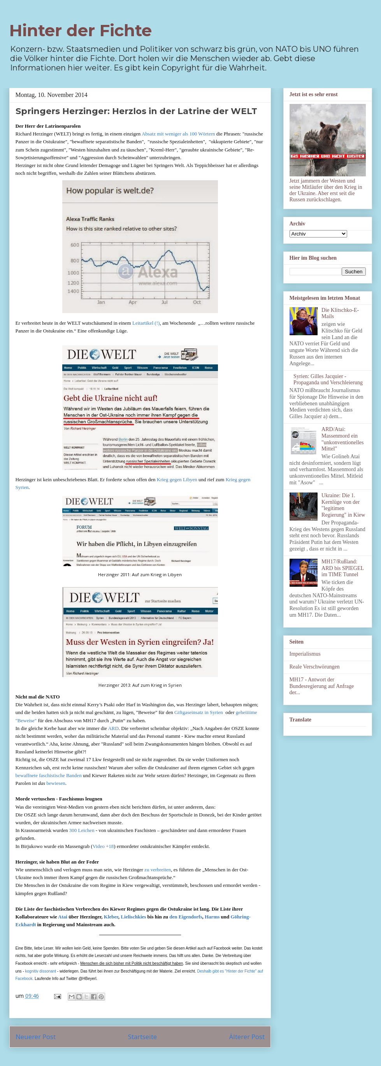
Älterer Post (247, 1036)
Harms (212, 917)
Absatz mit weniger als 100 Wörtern (178, 134)
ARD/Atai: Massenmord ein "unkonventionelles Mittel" (342, 439)
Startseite (142, 1036)
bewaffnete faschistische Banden (49, 775)
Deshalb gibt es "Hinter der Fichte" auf (230, 971)
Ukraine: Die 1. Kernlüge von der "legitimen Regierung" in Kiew (343, 505)
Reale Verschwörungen (315, 667)
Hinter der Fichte (80, 30)
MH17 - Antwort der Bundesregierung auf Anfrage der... (322, 686)
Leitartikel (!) (146, 323)
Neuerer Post (36, 1036)
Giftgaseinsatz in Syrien (198, 712)
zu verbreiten (157, 870)
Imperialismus (305, 654)
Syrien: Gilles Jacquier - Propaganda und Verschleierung (328, 379)
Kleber (111, 917)
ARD (113, 728)
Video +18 (103, 846)
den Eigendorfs (185, 917)
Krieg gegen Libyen (177, 479)
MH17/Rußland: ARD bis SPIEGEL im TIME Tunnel (342, 568)
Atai (62, 917)
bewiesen (55, 783)
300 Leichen (82, 830)
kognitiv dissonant (40, 971)
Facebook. (25, 978)
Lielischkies (133, 917)
